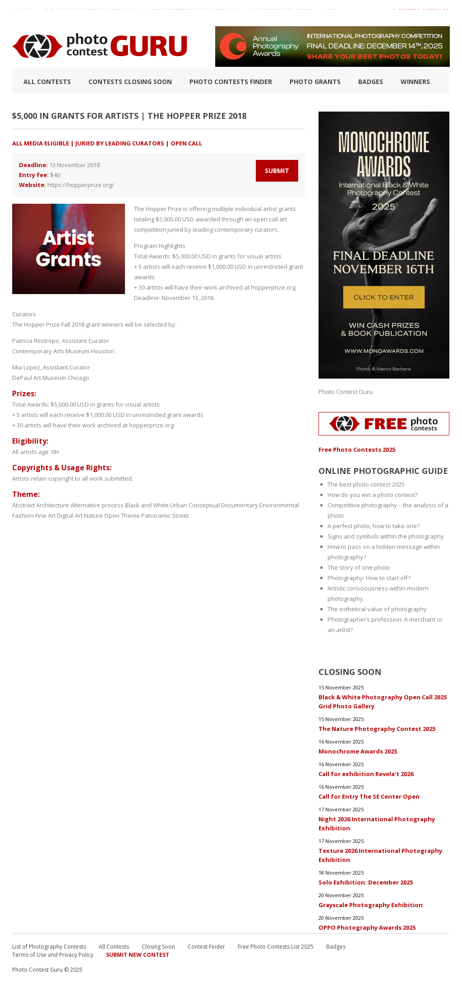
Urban (178, 505)
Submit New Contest (137, 955)
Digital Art (70, 515)
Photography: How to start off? (369, 578)
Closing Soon (158, 946)
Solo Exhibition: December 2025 (366, 882)
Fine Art (45, 515)
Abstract (23, 505)
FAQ (331, 13)
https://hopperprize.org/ (80, 185)
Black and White (147, 505)
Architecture (52, 505)
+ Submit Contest (421, 13)
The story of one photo (359, 567)
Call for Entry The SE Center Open (369, 796)
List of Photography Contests (90, 13)
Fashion (23, 515)
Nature (93, 515)
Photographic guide (281, 13)
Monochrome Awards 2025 (358, 751)
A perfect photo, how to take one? (374, 526)
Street (180, 515)
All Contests (47, 81)
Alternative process (97, 505)
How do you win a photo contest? (373, 495)
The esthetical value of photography (377, 609)
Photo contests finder (230, 81)
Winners (415, 81)
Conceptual (204, 505)
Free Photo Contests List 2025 (276, 946)
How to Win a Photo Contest (194, 13)
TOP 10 (21, 13)
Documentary (239, 505)
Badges (370, 81)
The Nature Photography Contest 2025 (377, 729)
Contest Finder (206, 946)
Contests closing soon (130, 81)
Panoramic (156, 515)
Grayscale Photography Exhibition (371, 905)
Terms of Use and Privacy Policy (52, 955)
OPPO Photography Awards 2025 (367, 927)
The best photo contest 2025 (366, 484)
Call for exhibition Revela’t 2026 (366, 774)
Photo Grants (315, 81)
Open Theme (122, 515)
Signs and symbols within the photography (386, 536)
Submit (277, 170)
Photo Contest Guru (346, 392)
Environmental (279, 505)
